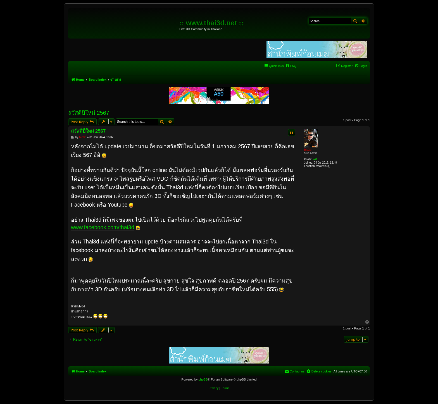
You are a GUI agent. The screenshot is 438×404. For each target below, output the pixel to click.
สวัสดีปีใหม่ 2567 (88, 113)
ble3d (307, 149)
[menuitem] (290, 66)
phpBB (203, 379)
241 (315, 159)
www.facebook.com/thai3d (102, 227)
